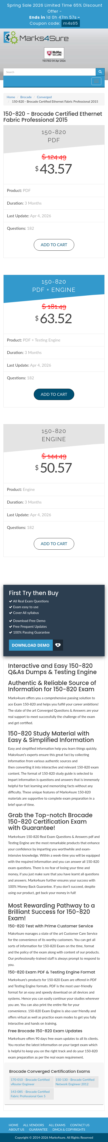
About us (16, 1129)
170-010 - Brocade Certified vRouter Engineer (30, 1082)
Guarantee (38, 1129)
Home (11, 97)
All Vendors (33, 1125)
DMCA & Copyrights (69, 1129)
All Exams (57, 1125)
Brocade (26, 97)
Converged (44, 97)
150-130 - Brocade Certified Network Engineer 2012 (75, 1082)
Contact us (79, 1125)
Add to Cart (54, 244)
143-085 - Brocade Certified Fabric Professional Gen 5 (30, 1094)
